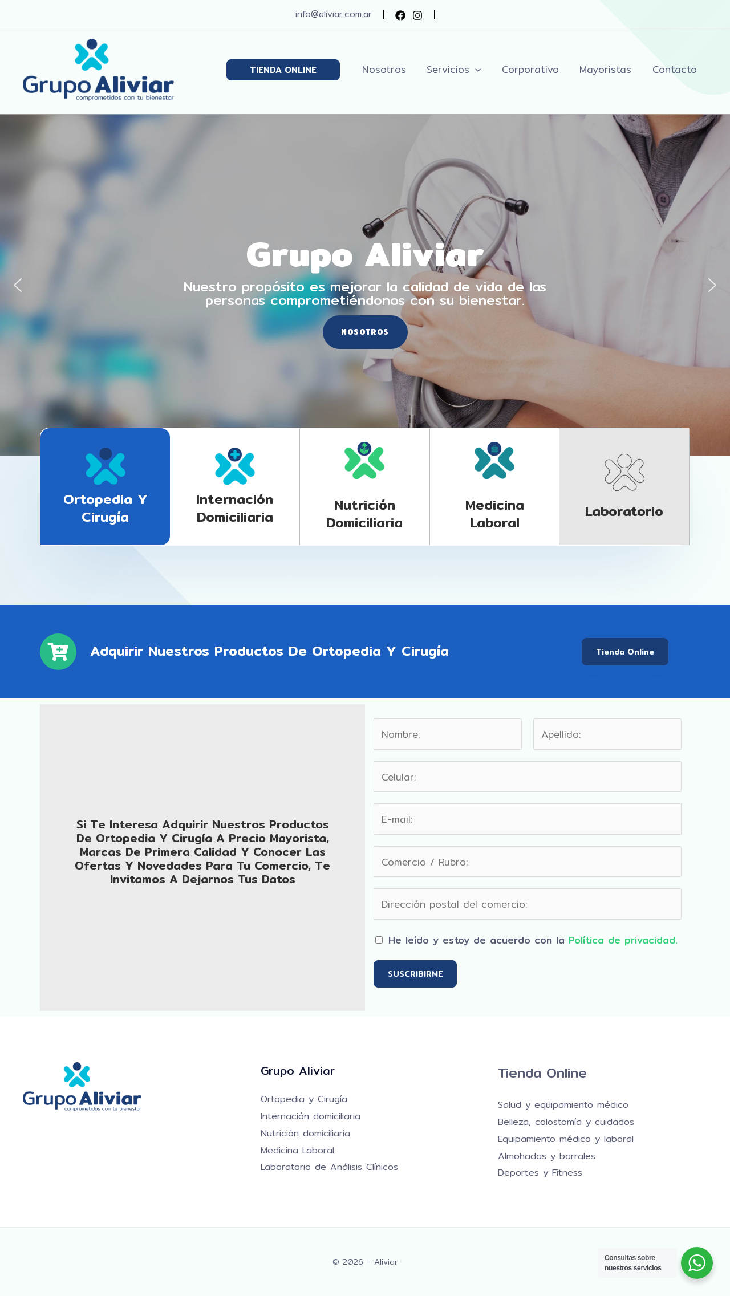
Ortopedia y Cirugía (105, 507)
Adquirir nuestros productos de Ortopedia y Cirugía (269, 650)
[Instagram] (417, 15)
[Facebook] (400, 15)
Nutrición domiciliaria (364, 513)
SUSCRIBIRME (415, 974)
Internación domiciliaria (234, 507)
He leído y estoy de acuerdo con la (533, 940)
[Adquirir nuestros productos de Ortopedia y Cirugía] (58, 651)
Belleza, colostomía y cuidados (566, 1122)
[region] (365, 285)
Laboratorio (624, 511)
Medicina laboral (494, 513)
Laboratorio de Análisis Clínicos (329, 1167)
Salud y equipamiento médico (563, 1105)
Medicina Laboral (297, 1150)
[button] (290, 69)
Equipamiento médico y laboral (566, 1139)
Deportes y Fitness (540, 1172)
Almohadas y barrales (546, 1156)
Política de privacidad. (623, 940)
